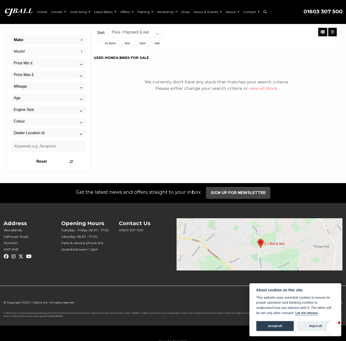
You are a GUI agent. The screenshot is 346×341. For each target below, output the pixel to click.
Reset (61, 161)
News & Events (206, 12)
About (231, 12)
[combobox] (48, 40)
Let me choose (306, 313)
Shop (185, 12)
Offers (125, 12)
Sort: (101, 33)
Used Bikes (103, 12)
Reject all (315, 326)
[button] (333, 328)
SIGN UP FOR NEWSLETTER (238, 192)
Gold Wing (79, 12)
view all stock (263, 88)
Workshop (166, 12)
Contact (250, 12)
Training (143, 12)
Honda (57, 12)
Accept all (275, 326)
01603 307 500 (323, 11)
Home (42, 12)
